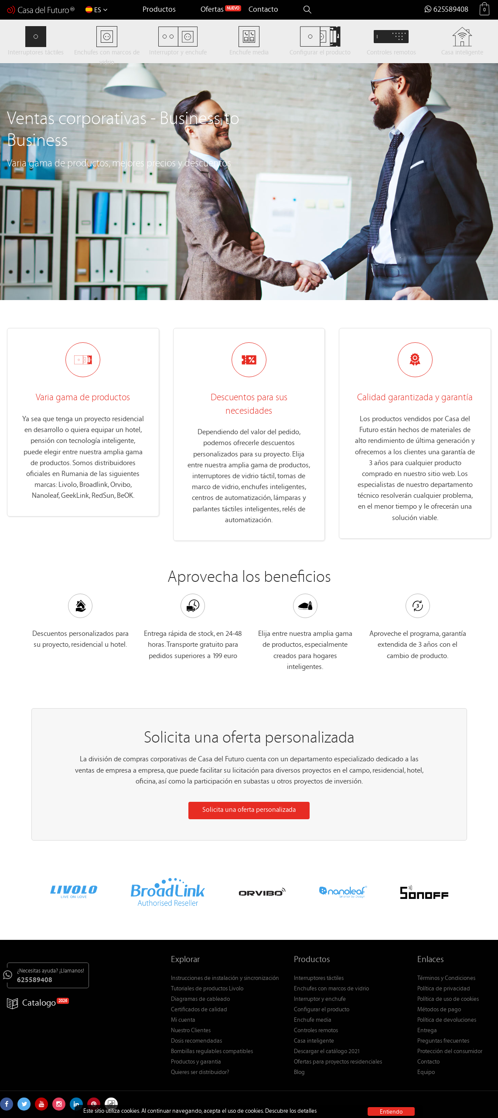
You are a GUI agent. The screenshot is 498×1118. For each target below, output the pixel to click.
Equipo (426, 1072)
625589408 (446, 10)
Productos (159, 10)
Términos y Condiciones (446, 978)
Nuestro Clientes (191, 1031)
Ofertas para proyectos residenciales (338, 1062)
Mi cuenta (183, 1020)
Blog (299, 1072)
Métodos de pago (439, 1010)
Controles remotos (316, 1031)
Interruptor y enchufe (320, 999)
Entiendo (391, 1112)
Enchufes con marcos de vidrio (331, 989)
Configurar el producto (321, 1010)
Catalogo (31, 1003)
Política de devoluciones (446, 1020)
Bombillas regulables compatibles (212, 1052)
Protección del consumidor (449, 1052)
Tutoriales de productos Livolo (207, 989)
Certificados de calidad (199, 1010)
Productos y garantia (196, 1062)
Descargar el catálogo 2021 (327, 1052)
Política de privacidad (443, 989)
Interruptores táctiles (319, 978)
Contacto (263, 10)
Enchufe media (312, 1020)
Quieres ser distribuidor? (200, 1072)
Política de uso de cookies (448, 999)
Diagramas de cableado (200, 999)
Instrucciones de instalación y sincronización (225, 978)
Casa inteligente (314, 1041)
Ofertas (212, 10)
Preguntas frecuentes (443, 1041)
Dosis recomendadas (196, 1041)
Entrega (427, 1031)
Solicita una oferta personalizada (249, 810)
